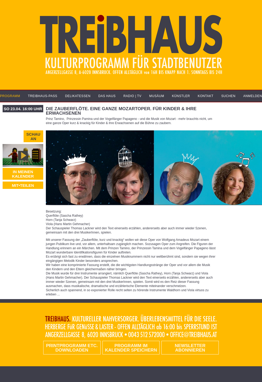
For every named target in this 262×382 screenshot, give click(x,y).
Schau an (33, 136)
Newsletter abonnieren (190, 348)
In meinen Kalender (23, 173)
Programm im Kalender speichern (131, 348)
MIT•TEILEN (23, 185)
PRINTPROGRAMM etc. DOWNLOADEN (72, 348)
